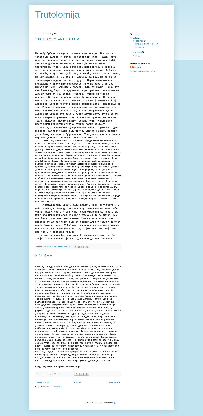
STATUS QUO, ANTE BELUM (57, 39)
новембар (139, 41)
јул (136, 55)
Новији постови (42, 382)
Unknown (137, 67)
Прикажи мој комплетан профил (143, 71)
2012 (135, 38)
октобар (138, 52)
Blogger (114, 403)
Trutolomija (57, 14)
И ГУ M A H (43, 255)
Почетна (77, 382)
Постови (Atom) (56, 386)
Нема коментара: (64, 246)
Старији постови (113, 382)
